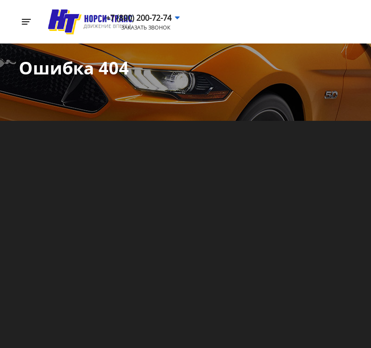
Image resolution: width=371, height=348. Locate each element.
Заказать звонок (146, 27)
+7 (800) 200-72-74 (138, 18)
